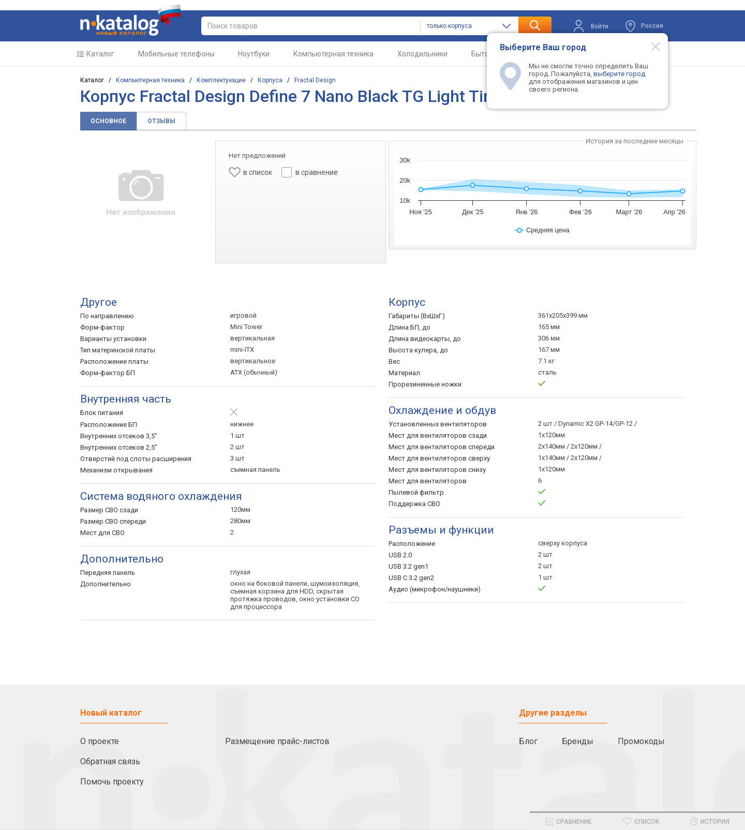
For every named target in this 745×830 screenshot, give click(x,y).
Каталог (100, 54)
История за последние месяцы (634, 141)
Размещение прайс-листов (277, 741)
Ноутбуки (254, 54)
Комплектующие (221, 80)
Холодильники (422, 54)
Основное (108, 121)
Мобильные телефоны (176, 54)
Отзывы (161, 121)
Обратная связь (110, 761)
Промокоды (641, 741)
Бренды (577, 741)
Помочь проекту (112, 782)
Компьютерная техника (333, 54)
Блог (528, 741)
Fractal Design (315, 80)
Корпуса (270, 80)
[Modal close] (650, 46)
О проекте (99, 741)
